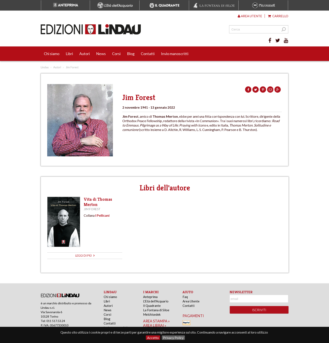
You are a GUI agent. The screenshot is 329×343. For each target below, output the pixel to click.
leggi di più (84, 255)
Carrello (278, 16)
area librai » (154, 325)
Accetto (153, 338)
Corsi (116, 53)
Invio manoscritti (174, 53)
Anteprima (150, 297)
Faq (185, 297)
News (101, 53)
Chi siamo (51, 53)
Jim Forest (92, 209)
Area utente (250, 16)
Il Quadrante (152, 305)
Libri (69, 53)
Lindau (45, 67)
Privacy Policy (173, 338)
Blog (130, 53)
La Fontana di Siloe (156, 310)
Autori (84, 53)
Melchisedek (152, 314)
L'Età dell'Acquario (155, 301)
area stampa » (156, 321)
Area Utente (191, 301)
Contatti (148, 53)
